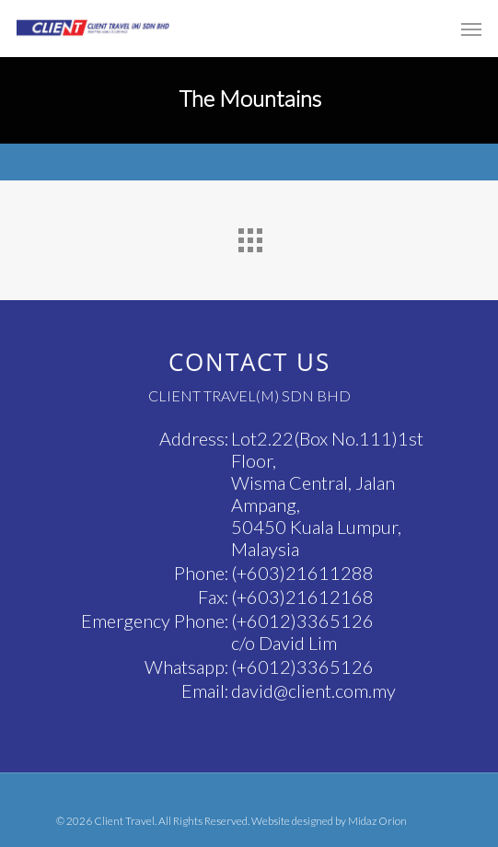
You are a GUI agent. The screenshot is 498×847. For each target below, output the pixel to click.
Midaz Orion (377, 821)
